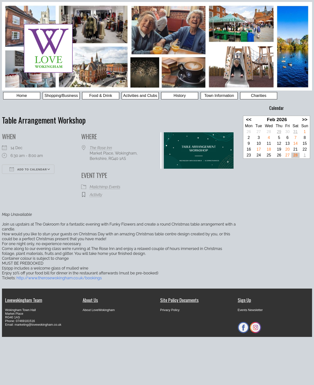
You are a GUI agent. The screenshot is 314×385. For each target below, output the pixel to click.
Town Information (219, 96)
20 (287, 149)
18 (269, 149)
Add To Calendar (28, 169)
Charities (258, 96)
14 (295, 143)
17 (258, 149)
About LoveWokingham (99, 310)
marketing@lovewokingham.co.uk (38, 324)
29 (279, 132)
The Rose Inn (101, 148)
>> (304, 119)
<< (248, 119)
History (180, 96)
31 (295, 132)
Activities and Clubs (140, 96)
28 (295, 155)
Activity (96, 194)
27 (287, 155)
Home (22, 96)
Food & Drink (100, 96)
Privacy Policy (170, 310)
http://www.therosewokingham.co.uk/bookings (59, 278)
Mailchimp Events (105, 187)
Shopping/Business (61, 96)
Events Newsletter (250, 310)
